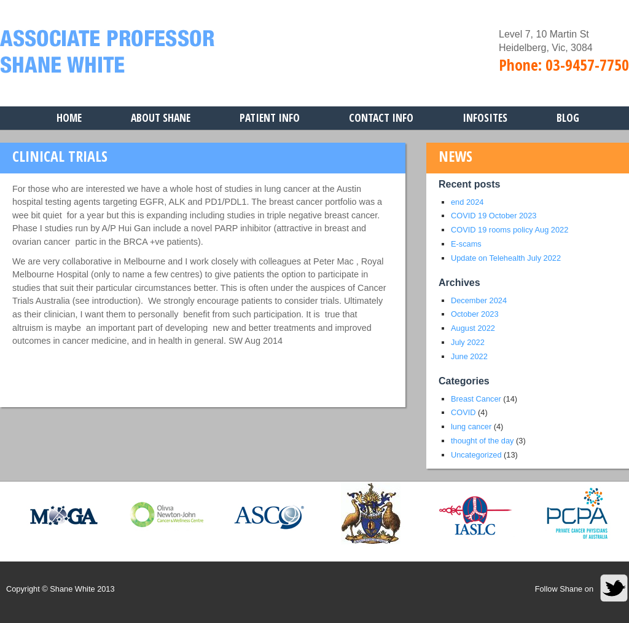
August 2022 (473, 328)
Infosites (485, 117)
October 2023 (475, 314)
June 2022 (469, 356)
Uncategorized (476, 454)
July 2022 (468, 342)
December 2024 (479, 300)
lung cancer (471, 426)
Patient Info (270, 117)
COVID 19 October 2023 (493, 215)
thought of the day (482, 440)
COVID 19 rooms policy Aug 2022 (509, 229)
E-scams (466, 243)
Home (69, 117)
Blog (568, 117)
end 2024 (467, 202)
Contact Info (381, 117)
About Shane (160, 117)
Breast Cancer (476, 398)
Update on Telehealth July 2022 (506, 258)
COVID (463, 412)
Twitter (614, 588)
